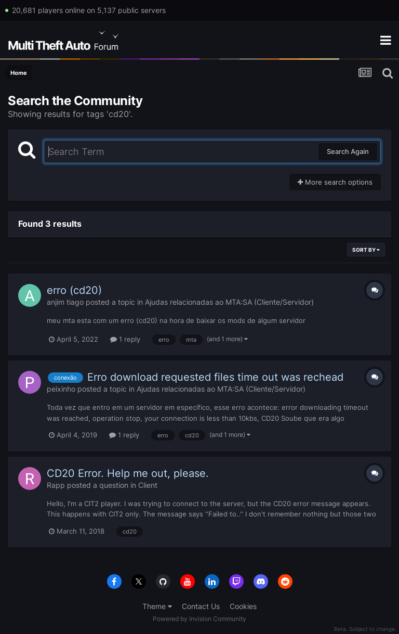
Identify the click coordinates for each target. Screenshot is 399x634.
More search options (335, 182)
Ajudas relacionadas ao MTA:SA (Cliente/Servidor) (229, 301)
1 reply (125, 339)
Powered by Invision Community (199, 619)
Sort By (366, 250)
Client (147, 485)
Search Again (348, 151)
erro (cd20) (74, 290)
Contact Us (201, 606)
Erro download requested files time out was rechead (215, 377)
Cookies (243, 606)
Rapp (56, 485)
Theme (157, 606)
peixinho (61, 388)
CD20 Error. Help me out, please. (128, 473)
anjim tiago (65, 301)
